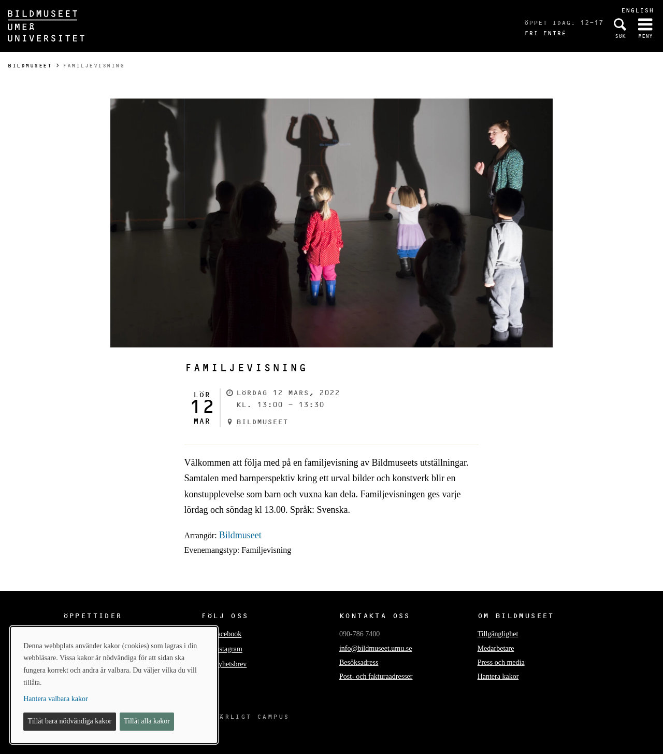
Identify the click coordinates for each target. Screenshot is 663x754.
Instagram (227, 649)
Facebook (227, 634)
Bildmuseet (30, 65)
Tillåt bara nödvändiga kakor (70, 721)
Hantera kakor (498, 676)
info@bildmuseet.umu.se (375, 648)
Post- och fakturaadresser (376, 676)
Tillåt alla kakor (147, 721)
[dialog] (114, 685)
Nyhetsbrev (230, 664)
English (637, 10)
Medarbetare (496, 648)
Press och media (501, 662)
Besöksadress (358, 662)
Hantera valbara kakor (55, 699)
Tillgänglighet (498, 634)
